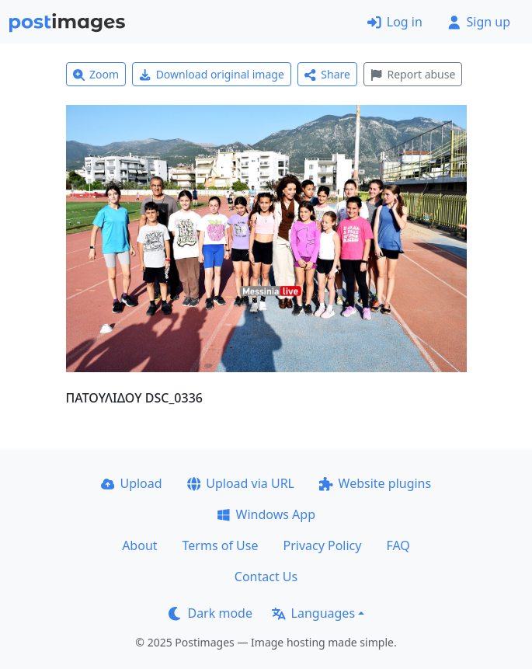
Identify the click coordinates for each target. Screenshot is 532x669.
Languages (313, 613)
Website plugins (375, 483)
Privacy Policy (322, 545)
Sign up (478, 21)
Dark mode (210, 613)
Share (327, 74)
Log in (394, 21)
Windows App (266, 514)
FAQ (397, 545)
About (139, 545)
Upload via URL (240, 483)
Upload (131, 483)
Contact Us (266, 576)
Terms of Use (221, 545)
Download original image (211, 74)
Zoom (96, 74)
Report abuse (412, 74)
